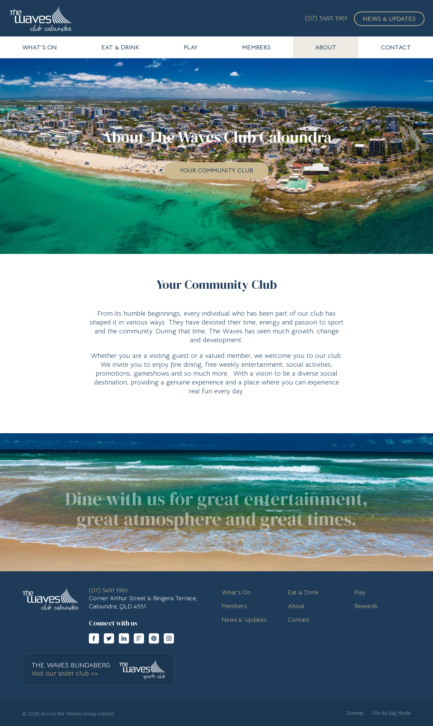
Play (359, 592)
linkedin (124, 638)
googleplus (139, 638)
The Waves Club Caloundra (41, 18)
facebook (94, 638)
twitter (109, 638)
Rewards (365, 606)
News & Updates (389, 18)
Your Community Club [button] (216, 170)
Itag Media (399, 713)
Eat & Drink (303, 592)
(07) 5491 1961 (326, 18)
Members (234, 606)
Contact (298, 619)
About (296, 606)
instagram (169, 638)
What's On (236, 592)
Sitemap (355, 713)
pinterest (154, 638)
